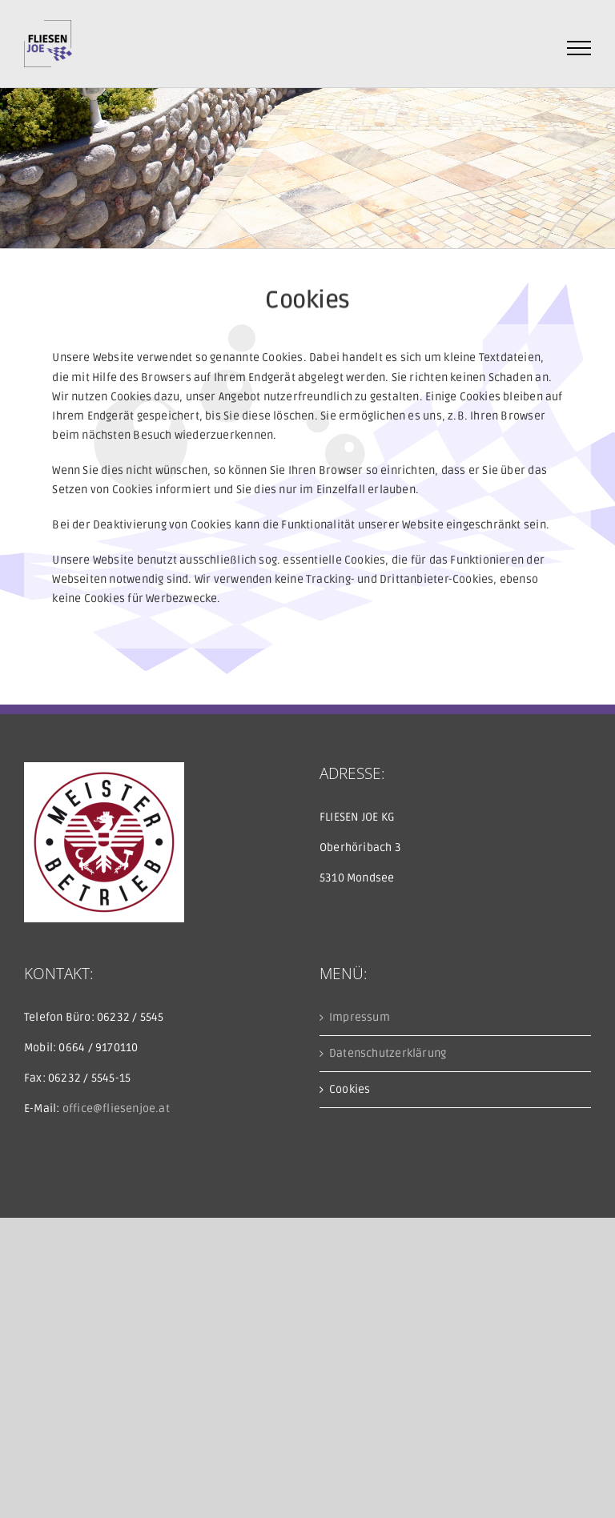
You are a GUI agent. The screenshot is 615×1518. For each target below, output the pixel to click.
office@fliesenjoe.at (116, 1108)
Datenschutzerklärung (387, 1053)
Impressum (359, 1017)
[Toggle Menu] (579, 48)
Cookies (349, 1089)
